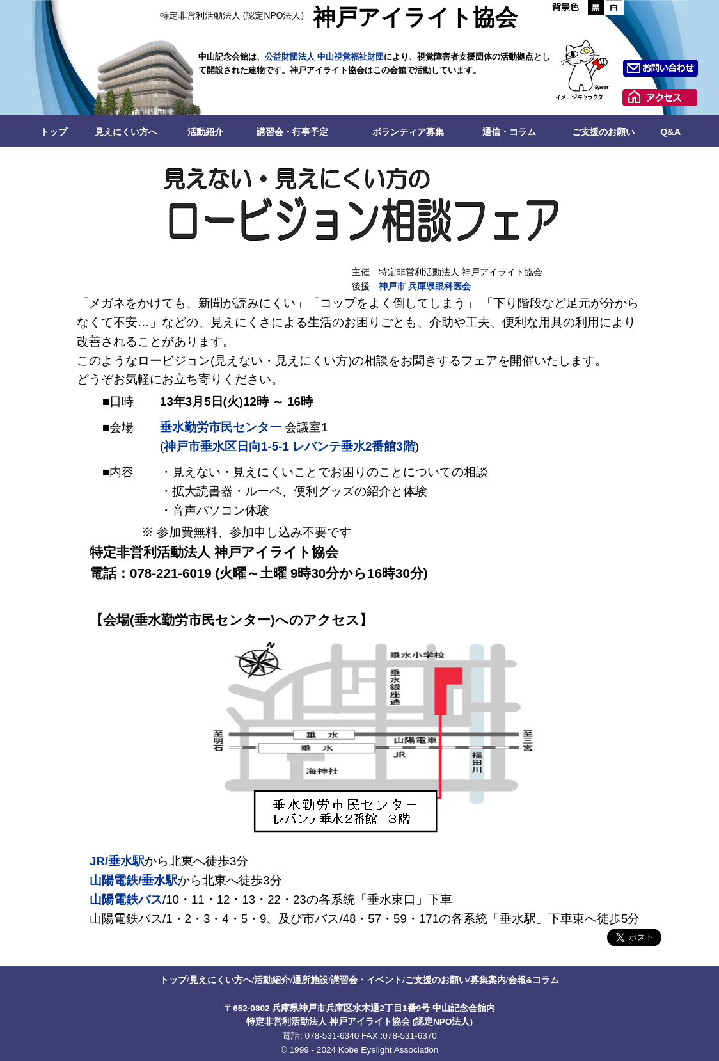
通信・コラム (509, 132)
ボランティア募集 (408, 132)
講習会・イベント (366, 980)
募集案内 (488, 980)
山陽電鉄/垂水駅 (134, 880)
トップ (53, 132)
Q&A (670, 132)
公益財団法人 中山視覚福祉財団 (324, 56)
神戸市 (392, 286)
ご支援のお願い (603, 132)
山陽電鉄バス (126, 899)
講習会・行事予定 (292, 132)
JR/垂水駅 (117, 861)
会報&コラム (533, 980)
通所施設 (310, 980)
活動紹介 (205, 132)
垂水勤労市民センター (220, 427)
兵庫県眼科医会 (439, 286)
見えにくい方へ (126, 132)
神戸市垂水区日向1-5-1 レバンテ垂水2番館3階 (289, 446)
